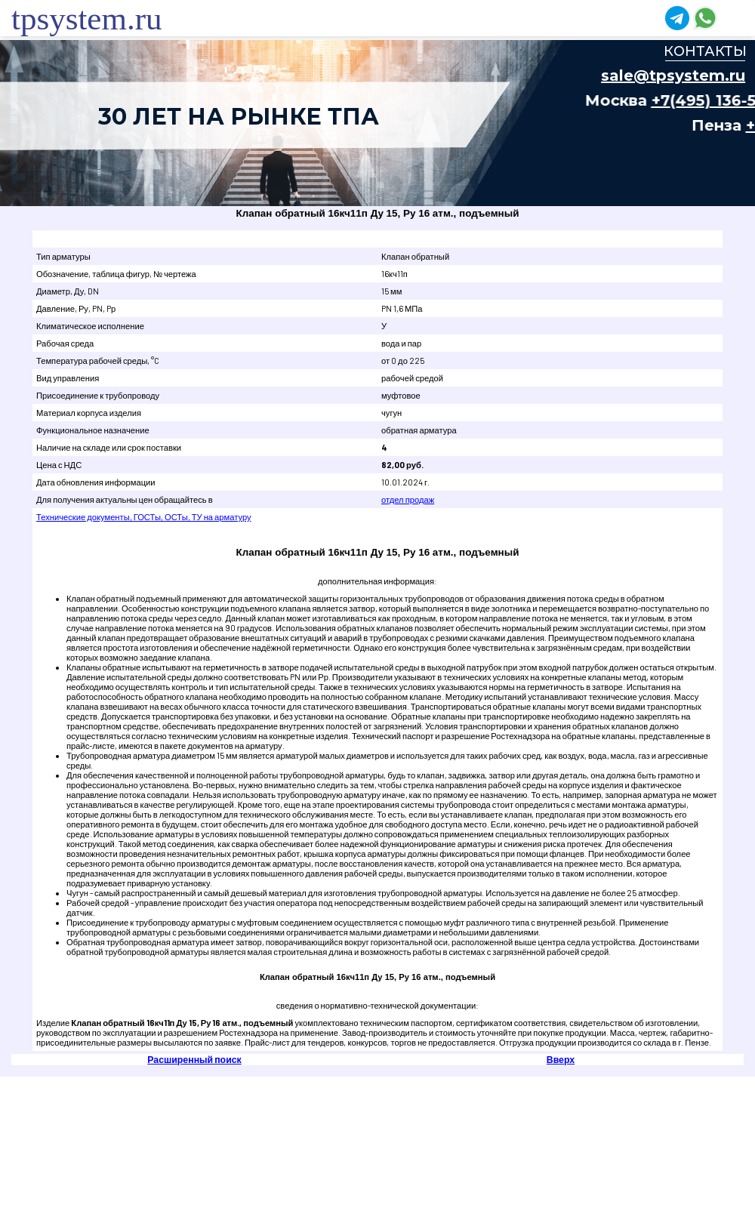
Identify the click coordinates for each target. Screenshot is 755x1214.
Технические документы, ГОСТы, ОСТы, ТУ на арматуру (143, 517)
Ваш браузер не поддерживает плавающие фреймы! (377, 123)
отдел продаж (407, 499)
